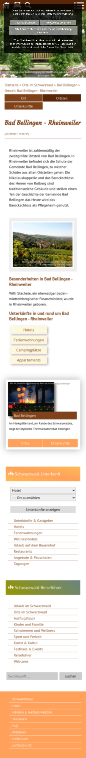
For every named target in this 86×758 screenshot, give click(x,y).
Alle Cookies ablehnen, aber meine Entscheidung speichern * (43, 30)
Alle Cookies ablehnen (58, 22)
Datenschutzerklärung (60, 14)
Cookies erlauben (25, 22)
